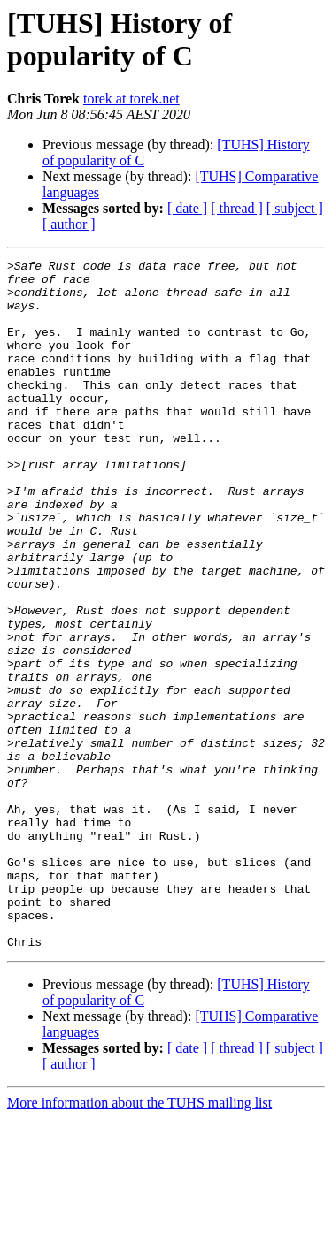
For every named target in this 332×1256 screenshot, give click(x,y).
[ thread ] (237, 208)
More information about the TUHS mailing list (139, 1240)
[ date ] (187, 208)
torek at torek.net (131, 98)
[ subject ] (294, 208)
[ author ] (69, 224)
